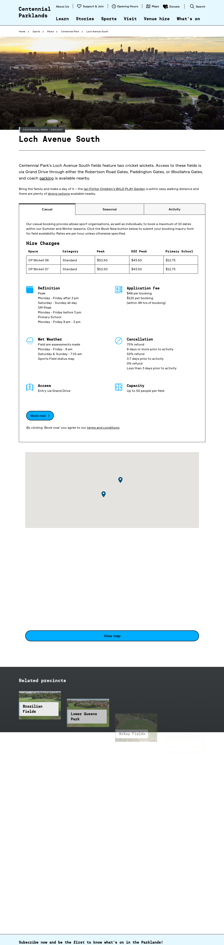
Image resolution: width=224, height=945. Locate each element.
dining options (59, 194)
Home (22, 31)
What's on (188, 19)
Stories (85, 19)
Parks (50, 31)
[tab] (47, 209)
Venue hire (157, 19)
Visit (130, 19)
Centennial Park (70, 31)
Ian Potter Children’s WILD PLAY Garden (114, 189)
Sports (109, 19)
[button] (120, 480)
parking (46, 178)
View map (112, 636)
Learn (62, 19)
